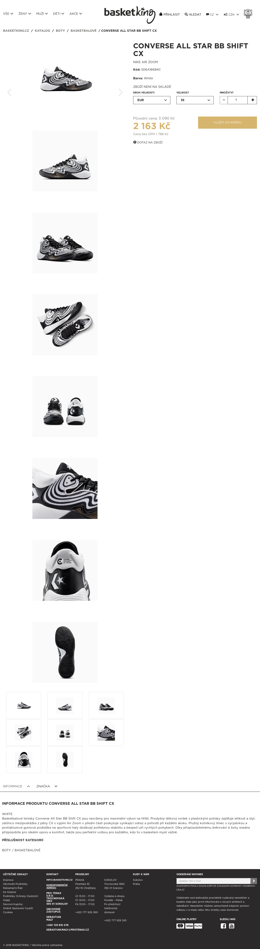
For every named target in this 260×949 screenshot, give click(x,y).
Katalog (42, 30)
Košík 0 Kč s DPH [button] (249, 11)
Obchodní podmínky (15, 884)
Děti (58, 13)
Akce (75, 13)
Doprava (8, 880)
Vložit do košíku (227, 122)
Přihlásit (171, 14)
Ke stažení (9, 892)
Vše (8, 13)
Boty (60, 30)
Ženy (24, 13)
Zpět (9, 91)
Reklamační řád (12, 888)
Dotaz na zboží (148, 142)
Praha (136, 884)
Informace (16, 786)
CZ (212, 14)
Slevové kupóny (13, 904)
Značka (47, 786)
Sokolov (138, 880)
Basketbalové (84, 30)
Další (120, 91)
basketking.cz (16, 30)
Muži (42, 13)
